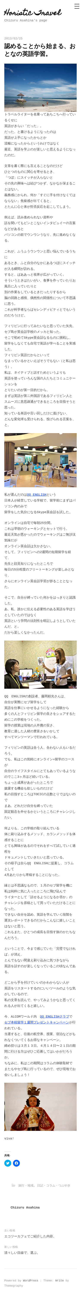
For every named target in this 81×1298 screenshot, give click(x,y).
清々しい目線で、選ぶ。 (22, 1253)
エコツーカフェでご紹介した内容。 (30, 1236)
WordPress (30, 1280)
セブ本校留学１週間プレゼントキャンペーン (36, 1023)
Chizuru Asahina (25, 1208)
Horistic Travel (32, 13)
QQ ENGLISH (36, 495)
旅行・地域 (25, 1185)
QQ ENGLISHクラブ (54, 1017)
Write (59, 1280)
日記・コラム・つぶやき (53, 1185)
